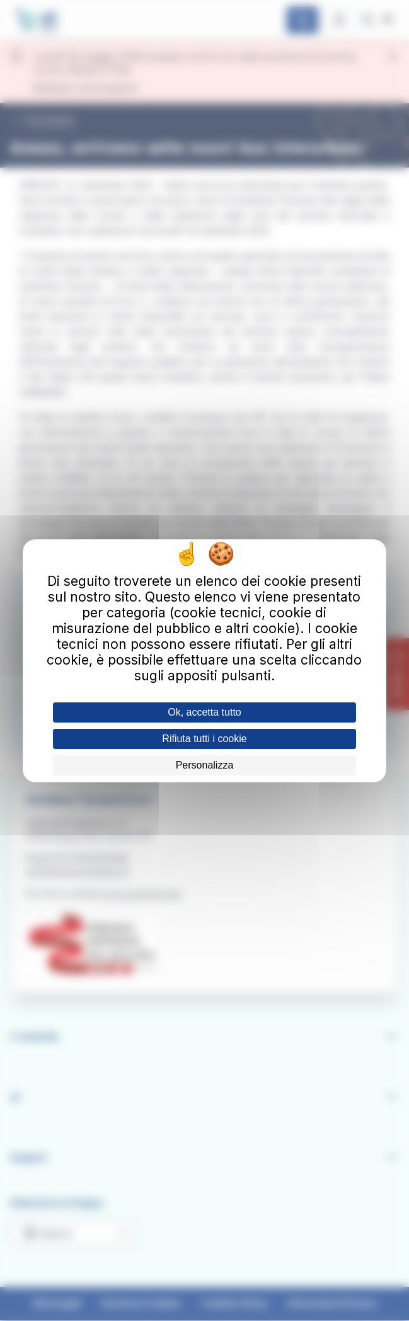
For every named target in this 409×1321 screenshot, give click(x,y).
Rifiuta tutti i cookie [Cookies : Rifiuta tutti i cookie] (204, 738)
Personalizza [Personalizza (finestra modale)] (205, 765)
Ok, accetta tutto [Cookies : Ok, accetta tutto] (204, 712)
